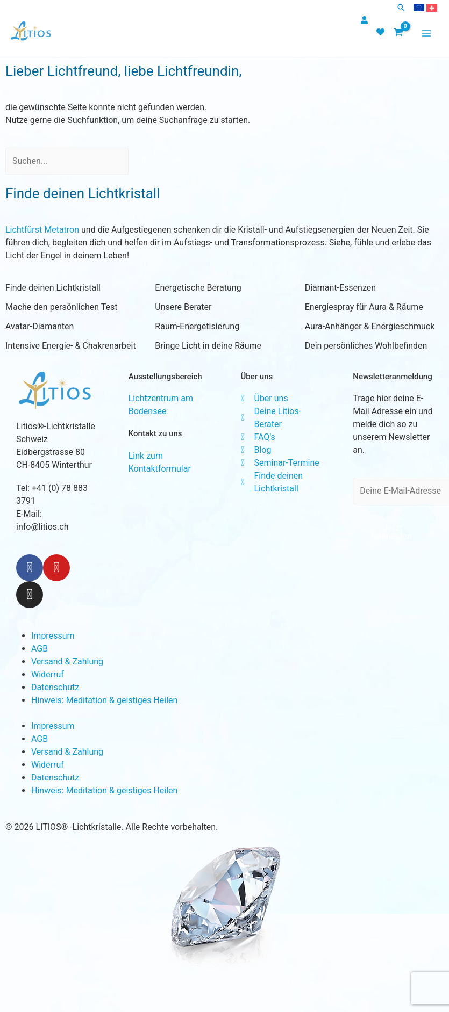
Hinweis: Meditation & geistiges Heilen (104, 700)
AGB (39, 649)
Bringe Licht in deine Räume (208, 346)
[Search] (143, 161)
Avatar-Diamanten (39, 326)
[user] (365, 20)
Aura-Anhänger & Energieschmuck (370, 326)
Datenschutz (55, 687)
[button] (401, 8)
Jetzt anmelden (392, 532)
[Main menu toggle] (426, 33)
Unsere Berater (183, 307)
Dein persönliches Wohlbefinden (366, 346)
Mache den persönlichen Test (61, 307)
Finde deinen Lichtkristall (53, 288)
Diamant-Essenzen (340, 288)
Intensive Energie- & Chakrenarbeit (70, 346)
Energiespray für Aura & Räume (364, 307)
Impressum (53, 636)
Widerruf (47, 674)
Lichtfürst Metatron (42, 230)
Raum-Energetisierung (197, 326)
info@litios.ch (42, 527)
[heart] (381, 32)
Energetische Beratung (198, 288)
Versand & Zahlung (67, 661)
